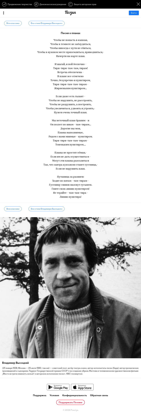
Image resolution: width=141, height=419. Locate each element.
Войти (134, 13)
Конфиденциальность (74, 395)
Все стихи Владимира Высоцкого (46, 23)
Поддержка (39, 395)
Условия (54, 395)
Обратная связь (99, 395)
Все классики (12, 23)
